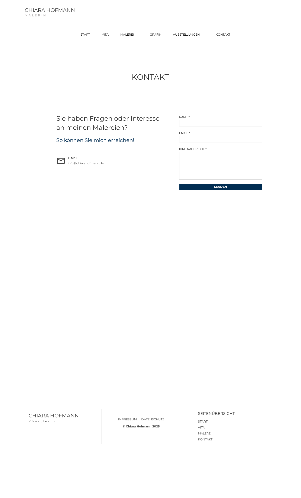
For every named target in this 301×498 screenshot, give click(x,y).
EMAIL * (184, 133)
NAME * (184, 117)
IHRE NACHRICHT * (193, 149)
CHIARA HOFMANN (50, 10)
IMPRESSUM (127, 419)
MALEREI (204, 433)
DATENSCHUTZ (152, 419)
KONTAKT (205, 439)
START (203, 421)
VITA (201, 427)
